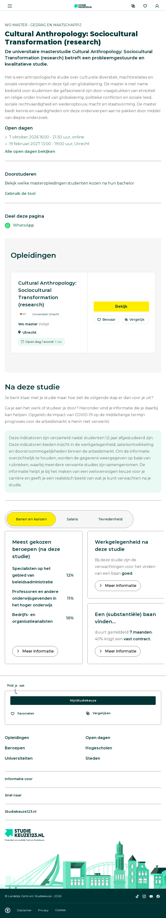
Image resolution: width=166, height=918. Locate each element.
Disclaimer (24, 910)
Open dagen (98, 737)
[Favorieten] (145, 6)
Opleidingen (17, 737)
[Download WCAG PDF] (8, 910)
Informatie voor (19, 779)
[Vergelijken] (133, 6)
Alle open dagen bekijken (30, 151)
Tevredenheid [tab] (110, 519)
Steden (93, 758)
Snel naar (13, 795)
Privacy (43, 910)
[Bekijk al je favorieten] (22, 713)
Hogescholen (99, 748)
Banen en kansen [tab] (31, 519)
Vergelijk (134, 322)
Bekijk (132, 309)
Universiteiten (19, 758)
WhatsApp (23, 225)
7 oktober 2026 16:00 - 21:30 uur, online (46, 137)
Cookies (60, 910)
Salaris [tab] (72, 519)
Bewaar (106, 322)
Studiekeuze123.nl (20, 811)
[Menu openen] (10, 6)
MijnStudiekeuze (83, 700)
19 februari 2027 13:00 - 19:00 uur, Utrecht (49, 144)
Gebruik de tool (20, 193)
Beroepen (15, 748)
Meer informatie (37, 651)
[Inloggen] (157, 6)
